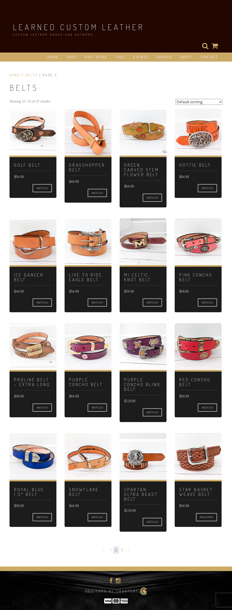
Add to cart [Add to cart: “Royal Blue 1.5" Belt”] (42, 517)
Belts (31, 75)
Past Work (96, 57)
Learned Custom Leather (78, 27)
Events (140, 57)
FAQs (120, 57)
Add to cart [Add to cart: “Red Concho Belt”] (207, 407)
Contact (209, 57)
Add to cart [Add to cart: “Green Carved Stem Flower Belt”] (152, 197)
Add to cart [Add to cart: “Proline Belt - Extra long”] (42, 407)
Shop (71, 57)
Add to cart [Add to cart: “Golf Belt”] (42, 188)
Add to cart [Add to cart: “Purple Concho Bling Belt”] (152, 412)
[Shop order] (198, 102)
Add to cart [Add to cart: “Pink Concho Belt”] (207, 302)
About (186, 57)
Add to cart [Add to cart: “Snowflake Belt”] (97, 517)
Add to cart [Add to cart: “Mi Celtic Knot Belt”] (152, 302)
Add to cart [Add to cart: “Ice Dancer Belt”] (42, 302)
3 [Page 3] (122, 550)
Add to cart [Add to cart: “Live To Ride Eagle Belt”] (97, 302)
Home (52, 57)
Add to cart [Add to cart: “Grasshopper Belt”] (97, 193)
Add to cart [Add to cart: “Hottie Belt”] (207, 188)
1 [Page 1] (110, 550)
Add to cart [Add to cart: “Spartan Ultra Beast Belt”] (152, 522)
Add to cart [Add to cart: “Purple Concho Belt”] (97, 407)
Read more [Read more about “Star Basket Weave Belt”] (206, 517)
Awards (164, 57)
